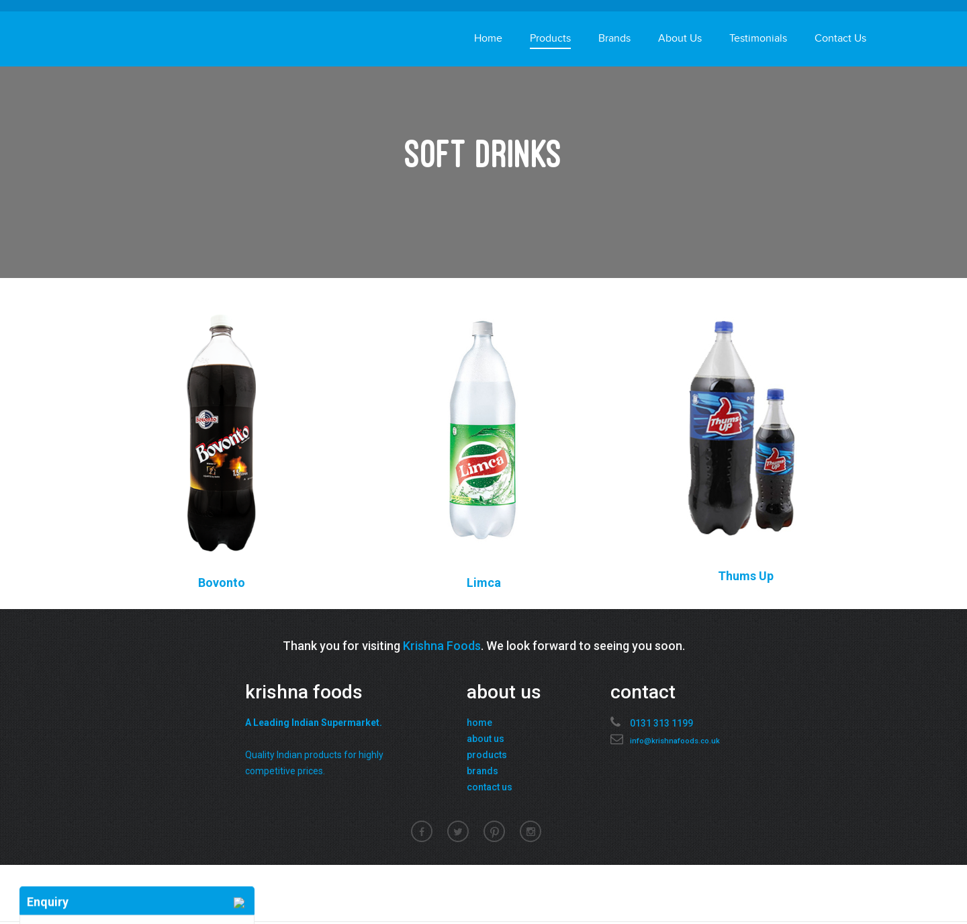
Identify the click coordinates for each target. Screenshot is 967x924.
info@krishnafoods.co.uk (675, 741)
